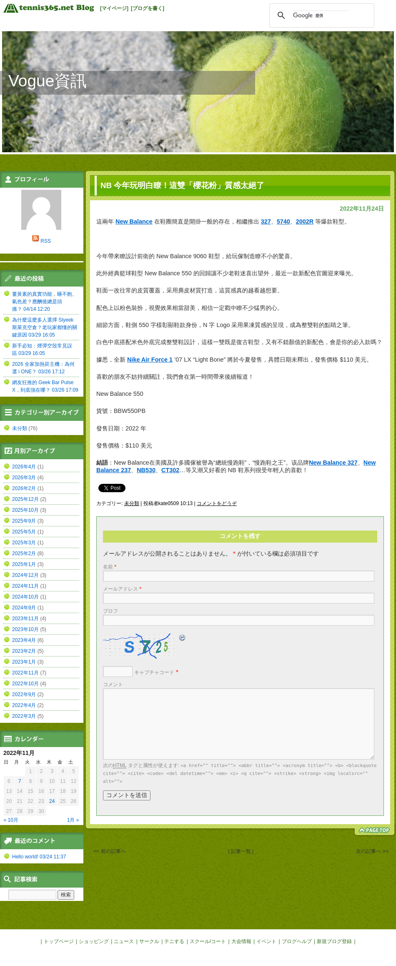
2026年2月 (24, 488)
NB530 (146, 470)
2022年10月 (25, 684)
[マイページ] (114, 8)
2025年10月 (25, 510)
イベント (266, 941)
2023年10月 (25, 629)
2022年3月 (24, 716)
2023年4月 (24, 640)
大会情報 (241, 941)
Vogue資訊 (47, 81)
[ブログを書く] (147, 8)
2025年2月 (24, 553)
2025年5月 (24, 532)
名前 (109, 567)
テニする (174, 941)
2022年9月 (24, 694)
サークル (149, 941)
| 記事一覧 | (241, 851)
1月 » (73, 820)
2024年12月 (25, 575)
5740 (283, 221)
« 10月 (11, 820)
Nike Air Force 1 (150, 359)
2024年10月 (25, 597)
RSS (45, 241)
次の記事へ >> (372, 851)
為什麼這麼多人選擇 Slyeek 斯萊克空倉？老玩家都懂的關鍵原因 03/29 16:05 (44, 327)
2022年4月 (24, 705)
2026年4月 (24, 467)
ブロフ (110, 611)
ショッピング (94, 941)
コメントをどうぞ (217, 503)
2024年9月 (24, 608)
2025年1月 (24, 564)
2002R (304, 221)
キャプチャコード (154, 672)
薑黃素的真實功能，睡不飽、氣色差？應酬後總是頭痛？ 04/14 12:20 (44, 301)
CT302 (170, 470)
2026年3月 (24, 477)
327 (266, 221)
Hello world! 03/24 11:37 (39, 857)
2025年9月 (24, 521)
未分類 (131, 503)
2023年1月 (24, 662)
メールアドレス (122, 589)
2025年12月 (25, 499)
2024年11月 (25, 586)
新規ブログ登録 (334, 941)
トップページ (59, 941)
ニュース (124, 941)
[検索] (320, 15)
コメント (113, 684)
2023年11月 (25, 618)
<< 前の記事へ (109, 851)
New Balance (134, 221)
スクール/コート (208, 941)
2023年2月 (24, 651)
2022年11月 (25, 673)
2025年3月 (24, 543)
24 (52, 801)
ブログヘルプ (297, 941)
